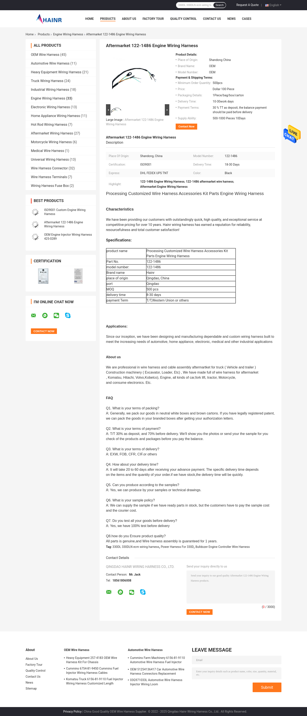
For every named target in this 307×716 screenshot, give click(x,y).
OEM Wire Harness (45, 55)
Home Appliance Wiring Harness (55, 116)
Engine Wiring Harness (68, 34)
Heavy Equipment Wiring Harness (56, 72)
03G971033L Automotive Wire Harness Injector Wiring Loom (156, 682)
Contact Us (212, 18)
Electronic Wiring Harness (50, 107)
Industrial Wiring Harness (50, 90)
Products (108, 18)
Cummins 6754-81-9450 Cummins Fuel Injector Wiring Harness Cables (92, 670)
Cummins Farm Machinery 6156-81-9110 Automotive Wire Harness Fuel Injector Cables (157, 660)
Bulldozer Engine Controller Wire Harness (222, 547)
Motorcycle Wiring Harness (51, 142)
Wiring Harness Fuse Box (50, 186)
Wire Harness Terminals (49, 177)
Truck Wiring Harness (47, 81)
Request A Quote (247, 5)
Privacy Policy (72, 711)
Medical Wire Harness (47, 151)
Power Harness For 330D (177, 547)
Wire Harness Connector (49, 168)
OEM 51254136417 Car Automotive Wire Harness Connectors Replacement (157, 671)
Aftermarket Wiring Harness (52, 133)
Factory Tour (153, 18)
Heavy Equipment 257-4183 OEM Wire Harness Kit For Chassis (91, 660)
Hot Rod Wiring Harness (49, 125)
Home (89, 18)
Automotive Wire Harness (50, 63)
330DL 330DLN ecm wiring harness (136, 547)
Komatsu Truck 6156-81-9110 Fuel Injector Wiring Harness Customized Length (94, 681)
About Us (129, 18)
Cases (246, 18)
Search (220, 5)
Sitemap (31, 688)
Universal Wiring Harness (50, 159)
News (231, 18)
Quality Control (183, 18)
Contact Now (186, 126)
